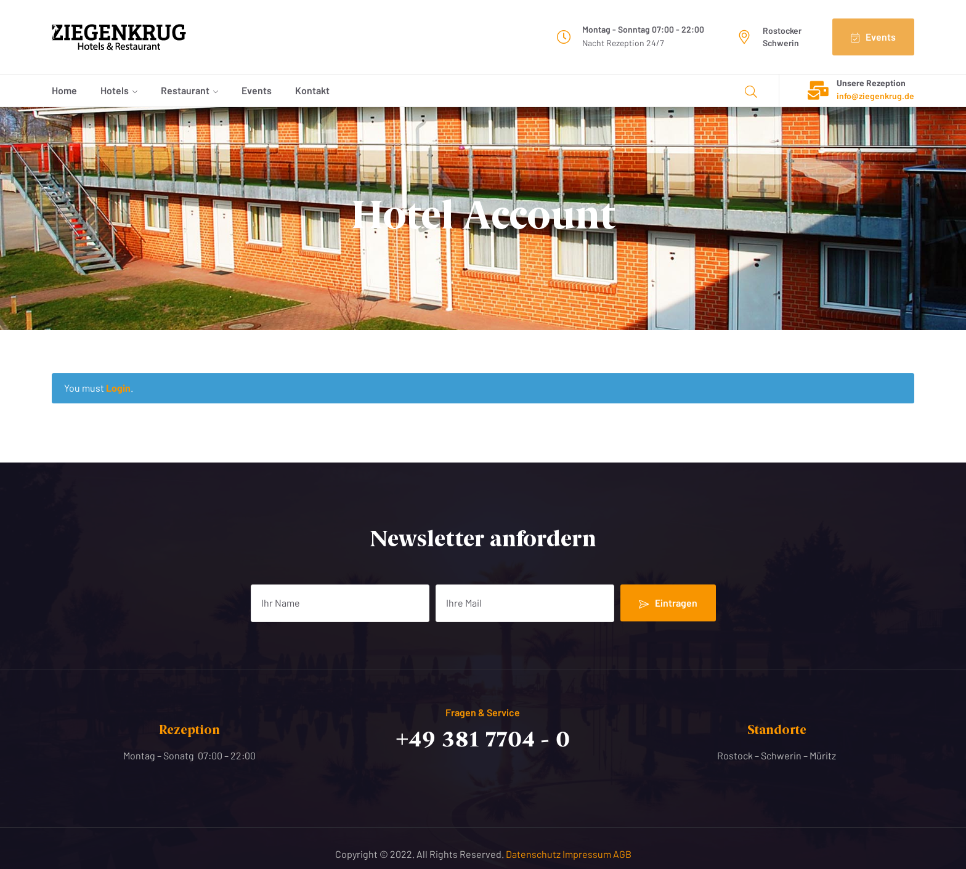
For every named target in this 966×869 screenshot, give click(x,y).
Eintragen (668, 603)
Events (257, 90)
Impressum (587, 854)
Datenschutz (534, 854)
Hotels (114, 90)
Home (64, 90)
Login (118, 388)
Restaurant (185, 90)
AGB (622, 854)
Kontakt (312, 90)
